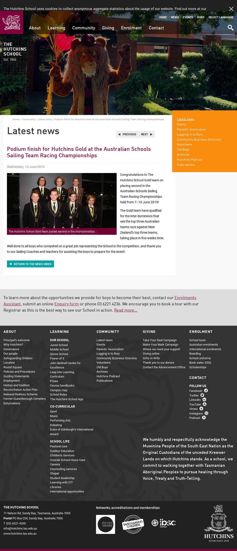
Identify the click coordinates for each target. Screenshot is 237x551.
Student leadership (62, 467)
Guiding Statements (16, 365)
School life (59, 430)
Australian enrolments (203, 333)
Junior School (59, 334)
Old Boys (183, 138)
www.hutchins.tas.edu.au (20, 522)
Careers (55, 453)
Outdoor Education (62, 440)
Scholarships (197, 356)
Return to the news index (33, 253)
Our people (10, 343)
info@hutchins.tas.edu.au (20, 517)
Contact (156, 17)
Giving (108, 17)
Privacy (34, 543)
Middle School (59, 338)
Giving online (151, 343)
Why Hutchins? (13, 333)
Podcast (194, 407)
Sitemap (20, 543)
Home (163, 6)
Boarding (195, 343)
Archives (183, 143)
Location (9, 352)
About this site (52, 543)
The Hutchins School (15, 41)
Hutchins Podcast (189, 148)
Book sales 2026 (200, 352)
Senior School (59, 343)
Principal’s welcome (16, 329)
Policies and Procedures (19, 361)
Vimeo (193, 398)
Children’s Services (62, 444)
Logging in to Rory (190, 123)
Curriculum (57, 365)
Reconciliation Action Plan (20, 379)
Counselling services (63, 458)
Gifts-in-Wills (151, 347)
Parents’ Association (191, 118)
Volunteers (184, 133)
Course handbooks (62, 374)
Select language (221, 6)
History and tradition (16, 374)
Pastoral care (58, 435)
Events (188, 6)
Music (54, 405)
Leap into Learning (62, 361)
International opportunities (67, 480)
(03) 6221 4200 (16, 512)
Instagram (196, 402)
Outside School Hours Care (67, 449)
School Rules (58, 383)
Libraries (55, 476)
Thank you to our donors (158, 352)
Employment (11, 370)
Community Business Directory (199, 128)
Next (144, 123)
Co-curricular (62, 395)
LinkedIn (195, 389)
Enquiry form (66, 293)
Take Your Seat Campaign (160, 329)
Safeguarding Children (17, 347)
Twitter (194, 384)
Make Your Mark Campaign (160, 333)
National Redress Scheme (20, 383)
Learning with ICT (61, 471)
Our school (59, 329)
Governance (11, 338)
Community (83, 17)
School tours (197, 329)
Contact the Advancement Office (164, 356)
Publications (186, 153)
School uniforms (200, 347)
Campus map (58, 379)
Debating (56, 414)
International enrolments (205, 338)
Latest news (45, 108)
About (35, 17)
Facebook (195, 380)
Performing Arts (60, 409)
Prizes (54, 370)
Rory (200, 6)
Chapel (54, 462)
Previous (129, 123)
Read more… (125, 299)
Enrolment (131, 17)
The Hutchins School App (66, 388)
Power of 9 (57, 347)
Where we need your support (161, 338)
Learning (56, 17)
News (175, 6)
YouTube (195, 393)
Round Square (12, 356)
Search (230, 15)
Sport (53, 400)
